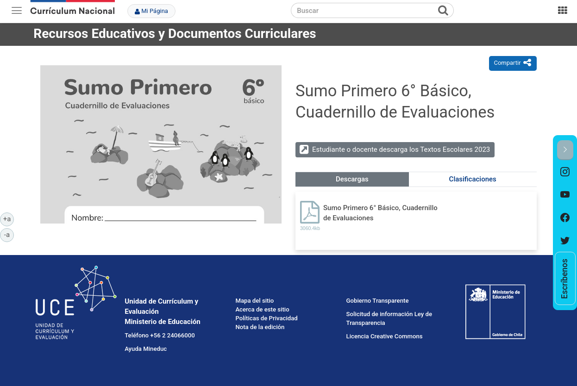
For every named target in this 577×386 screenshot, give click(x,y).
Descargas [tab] (352, 179)
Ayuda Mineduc (146, 348)
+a (8, 218)
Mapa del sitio (254, 300)
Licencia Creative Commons (384, 336)
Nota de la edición (259, 327)
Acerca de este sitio (262, 309)
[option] (565, 171)
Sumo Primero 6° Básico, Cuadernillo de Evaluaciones (380, 213)
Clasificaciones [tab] (472, 179)
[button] (565, 150)
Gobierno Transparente (377, 300)
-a (9, 234)
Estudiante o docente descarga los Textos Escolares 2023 (401, 149)
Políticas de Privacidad (266, 318)
